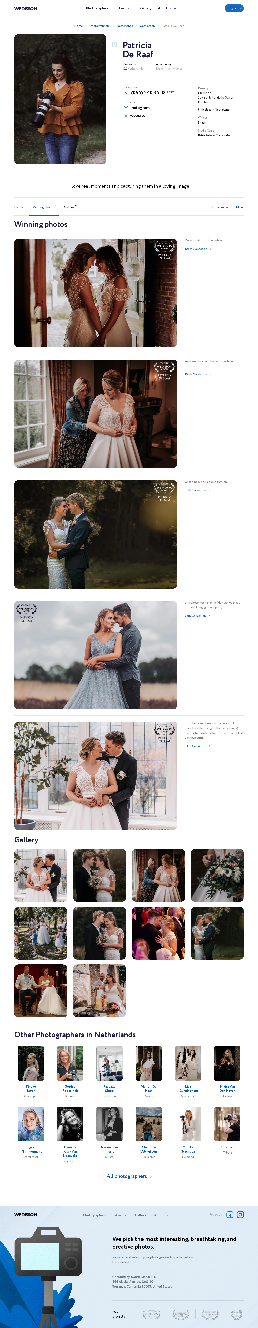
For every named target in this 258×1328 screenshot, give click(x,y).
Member (204, 93)
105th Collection (196, 374)
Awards (123, 8)
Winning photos (44, 207)
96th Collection (195, 490)
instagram (140, 108)
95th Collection (195, 616)
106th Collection (196, 249)
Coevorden (147, 26)
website (137, 115)
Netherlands (125, 26)
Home (78, 26)
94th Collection (195, 746)
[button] (230, 207)
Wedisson (25, 8)
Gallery (145, 8)
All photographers (127, 1176)
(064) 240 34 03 (148, 92)
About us (165, 8)
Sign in (233, 8)
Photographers (97, 8)
